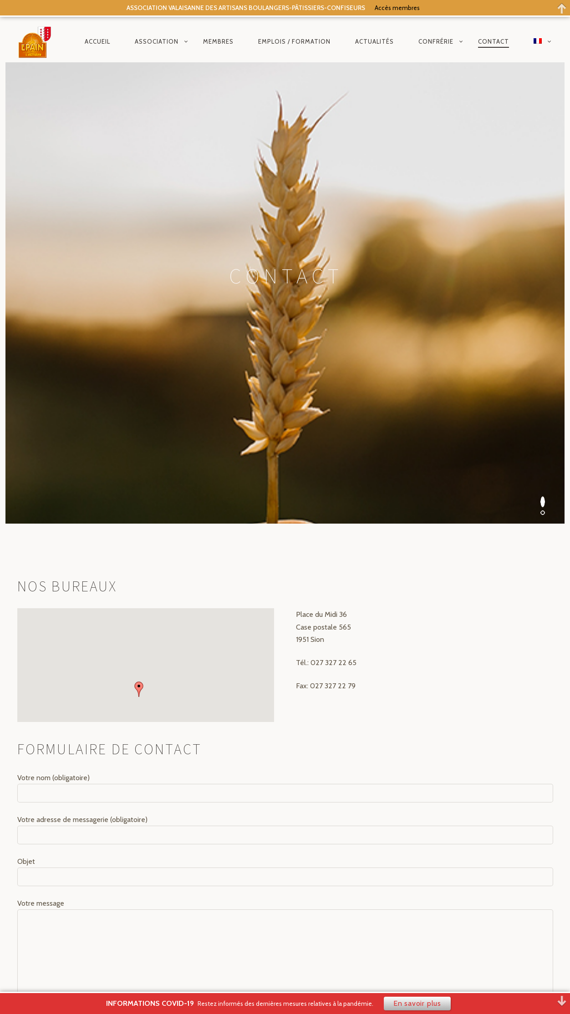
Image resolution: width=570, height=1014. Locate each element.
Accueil (97, 41)
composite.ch (289, 974)
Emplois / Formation (294, 41)
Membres (218, 41)
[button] (138, 346)
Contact (493, 41)
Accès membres (397, 7)
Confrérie (435, 41)
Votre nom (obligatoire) (285, 444)
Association (156, 41)
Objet (285, 528)
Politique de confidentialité (333, 877)
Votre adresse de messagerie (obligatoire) (285, 486)
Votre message (285, 609)
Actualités (374, 41)
